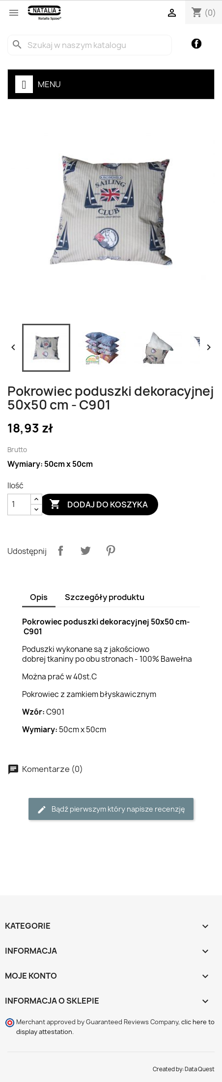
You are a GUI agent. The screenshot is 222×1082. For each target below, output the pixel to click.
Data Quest (200, 1069)
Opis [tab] (39, 597)
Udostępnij (60, 550)
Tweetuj (85, 550)
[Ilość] (19, 504)
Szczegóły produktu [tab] (104, 597)
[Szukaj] (89, 45)
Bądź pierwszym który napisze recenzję (111, 809)
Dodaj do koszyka (98, 504)
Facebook (197, 44)
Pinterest (110, 550)
